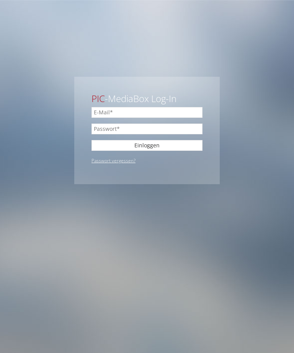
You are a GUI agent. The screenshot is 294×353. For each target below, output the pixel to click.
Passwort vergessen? (113, 160)
